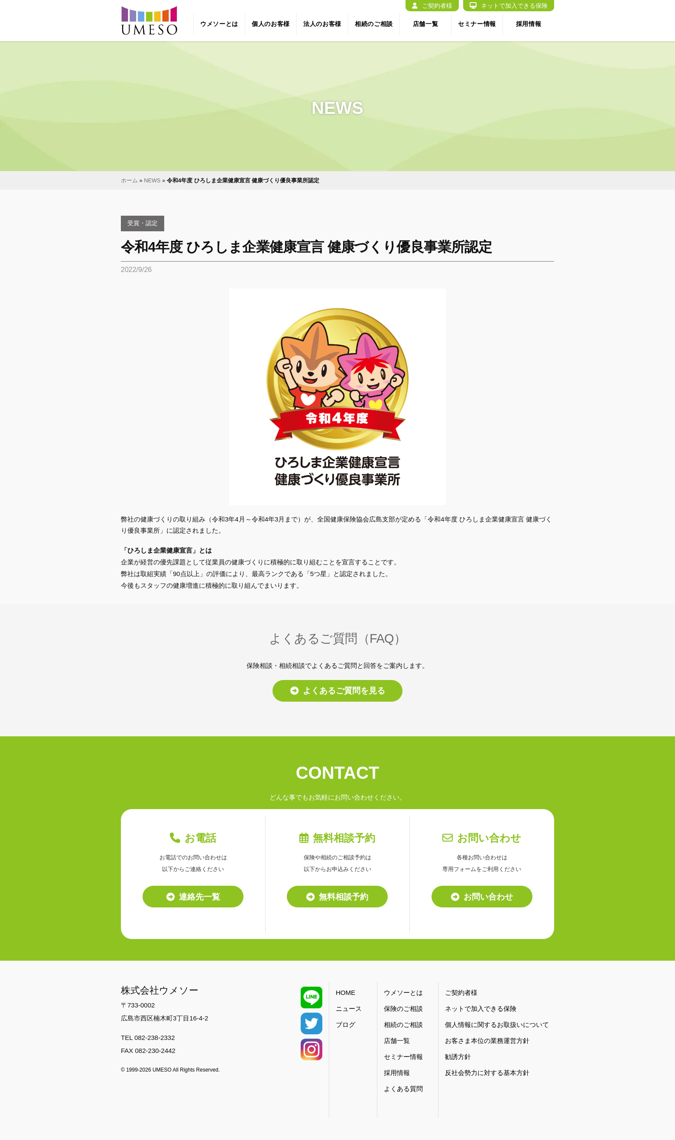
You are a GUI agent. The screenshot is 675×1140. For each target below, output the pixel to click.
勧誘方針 (458, 1057)
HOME (345, 993)
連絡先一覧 (193, 897)
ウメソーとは (219, 23)
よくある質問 (403, 1089)
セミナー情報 (477, 23)
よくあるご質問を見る (337, 691)
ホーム (129, 180)
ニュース (349, 1009)
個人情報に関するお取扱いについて (497, 1025)
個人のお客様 (271, 23)
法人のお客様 (322, 23)
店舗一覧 (425, 23)
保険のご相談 (403, 1009)
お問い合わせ (482, 897)
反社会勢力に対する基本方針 (487, 1073)
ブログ (345, 1025)
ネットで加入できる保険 (509, 5)
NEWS (152, 180)
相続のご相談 (374, 23)
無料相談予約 (337, 897)
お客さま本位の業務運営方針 (487, 1041)
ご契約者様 (432, 5)
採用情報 (529, 23)
